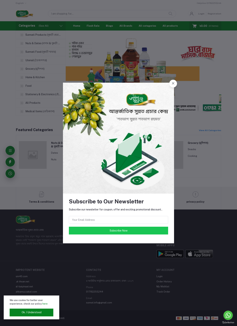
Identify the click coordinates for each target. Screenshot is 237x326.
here (45, 303)
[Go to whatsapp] (228, 315)
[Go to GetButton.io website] (228, 322)
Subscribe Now (119, 230)
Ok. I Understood (31, 312)
